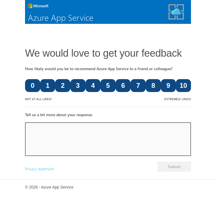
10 (183, 85)
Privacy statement (39, 168)
